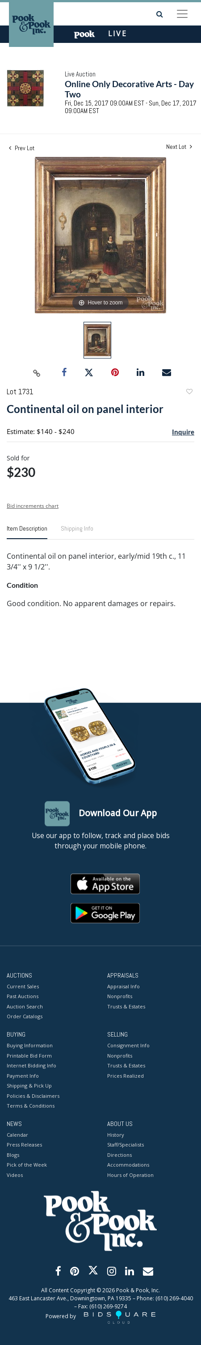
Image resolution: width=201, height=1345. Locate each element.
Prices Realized (125, 1075)
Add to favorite (189, 393)
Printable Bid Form (29, 1055)
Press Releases (24, 1145)
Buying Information (30, 1045)
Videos (15, 1175)
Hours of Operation (130, 1175)
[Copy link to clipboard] (37, 372)
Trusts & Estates (126, 1006)
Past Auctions (22, 996)
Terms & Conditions (30, 1106)
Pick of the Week (27, 1165)
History (115, 1134)
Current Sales (23, 986)
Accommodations (128, 1165)
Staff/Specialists (125, 1145)
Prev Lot (21, 148)
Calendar (17, 1134)
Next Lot (179, 147)
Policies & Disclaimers (33, 1095)
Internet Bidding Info (31, 1066)
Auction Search (25, 1006)
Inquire (183, 432)
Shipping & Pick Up (29, 1086)
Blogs (13, 1154)
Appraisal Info (123, 986)
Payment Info (23, 1075)
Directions (119, 1154)
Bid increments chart (33, 506)
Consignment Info (128, 1045)
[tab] (27, 532)
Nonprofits (119, 996)
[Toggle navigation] (182, 13)
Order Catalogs (24, 1016)
